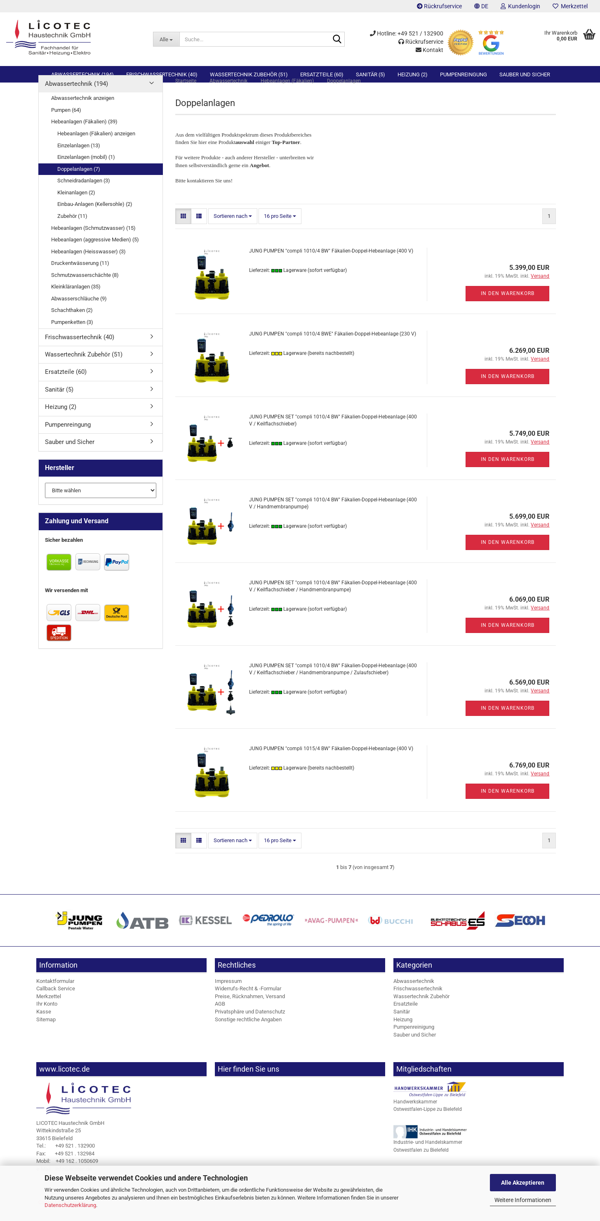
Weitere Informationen (522, 1200)
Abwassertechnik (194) (82, 74)
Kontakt (429, 50)
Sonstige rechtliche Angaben (248, 1033)
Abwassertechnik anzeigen (82, 112)
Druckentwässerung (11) (80, 277)
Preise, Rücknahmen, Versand (250, 1010)
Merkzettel (570, 6)
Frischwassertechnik (417, 1002)
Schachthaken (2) (72, 324)
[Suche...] (166, 39)
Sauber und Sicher (524, 74)
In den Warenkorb (507, 307)
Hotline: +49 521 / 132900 (406, 33)
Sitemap (46, 1033)
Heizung (402, 1033)
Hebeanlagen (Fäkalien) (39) (84, 135)
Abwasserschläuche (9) (79, 312)
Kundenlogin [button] (520, 6)
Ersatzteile (405, 1018)
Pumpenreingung (463, 74)
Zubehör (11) (72, 230)
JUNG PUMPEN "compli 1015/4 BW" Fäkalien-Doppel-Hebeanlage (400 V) (331, 762)
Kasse (43, 1025)
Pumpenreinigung (413, 1040)
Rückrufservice (439, 6)
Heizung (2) (413, 74)
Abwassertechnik (413, 995)
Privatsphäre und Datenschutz (250, 1025)
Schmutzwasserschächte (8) (85, 289)
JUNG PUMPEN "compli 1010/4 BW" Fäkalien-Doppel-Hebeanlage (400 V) (331, 264)
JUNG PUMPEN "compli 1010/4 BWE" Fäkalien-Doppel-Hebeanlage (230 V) (332, 347)
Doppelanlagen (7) (78, 182)
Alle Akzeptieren (522, 1182)
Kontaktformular (55, 995)
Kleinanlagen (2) (76, 206)
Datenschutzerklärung (70, 1205)
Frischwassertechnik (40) (162, 74)
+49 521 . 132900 (65, 1159)
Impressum (228, 995)
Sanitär (401, 1025)
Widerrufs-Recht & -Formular (248, 1002)
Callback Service (55, 1002)
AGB (220, 1018)
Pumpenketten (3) (72, 336)
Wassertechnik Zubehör (421, 1010)
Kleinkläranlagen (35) (76, 300)
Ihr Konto (46, 1018)
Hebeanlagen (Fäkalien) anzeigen (96, 147)
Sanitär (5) (370, 74)
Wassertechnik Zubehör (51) (249, 74)
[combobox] (232, 230)
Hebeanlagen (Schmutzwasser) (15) (93, 242)
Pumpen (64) (66, 123)
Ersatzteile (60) (322, 74)
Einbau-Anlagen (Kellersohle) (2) (94, 218)
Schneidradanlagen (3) (83, 194)
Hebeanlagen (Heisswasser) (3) (88, 265)
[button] (481, 6)
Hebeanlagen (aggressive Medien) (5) (95, 253)
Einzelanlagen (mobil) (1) (86, 171)
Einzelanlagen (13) (78, 159)
